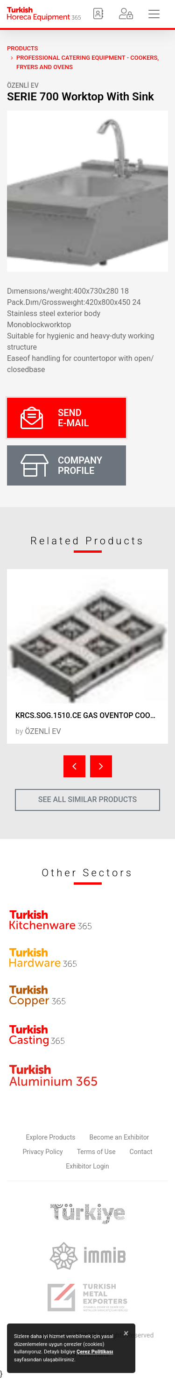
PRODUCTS (22, 48)
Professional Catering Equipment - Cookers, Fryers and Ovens (87, 62)
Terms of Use (96, 1151)
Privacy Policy (43, 1151)
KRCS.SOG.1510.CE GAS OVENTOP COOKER (89, 715)
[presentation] (74, 766)
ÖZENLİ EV (23, 85)
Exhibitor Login (87, 1166)
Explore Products (51, 1137)
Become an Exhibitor (119, 1137)
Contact (141, 1151)
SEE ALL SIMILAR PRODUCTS (87, 799)
